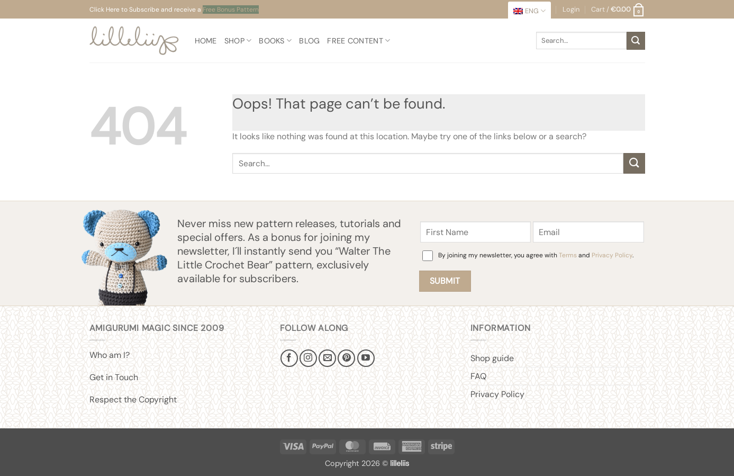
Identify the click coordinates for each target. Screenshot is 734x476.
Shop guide (492, 358)
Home (206, 41)
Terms (568, 255)
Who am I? (109, 355)
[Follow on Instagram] (308, 358)
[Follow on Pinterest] (346, 358)
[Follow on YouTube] (366, 358)
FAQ (478, 376)
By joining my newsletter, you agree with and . (535, 255)
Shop (238, 40)
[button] (618, 9)
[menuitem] (529, 11)
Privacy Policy (612, 255)
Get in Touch (113, 377)
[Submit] (636, 41)
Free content (358, 40)
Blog (309, 41)
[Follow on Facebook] (289, 358)
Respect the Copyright (133, 399)
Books (275, 40)
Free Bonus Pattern (231, 9)
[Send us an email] (327, 358)
